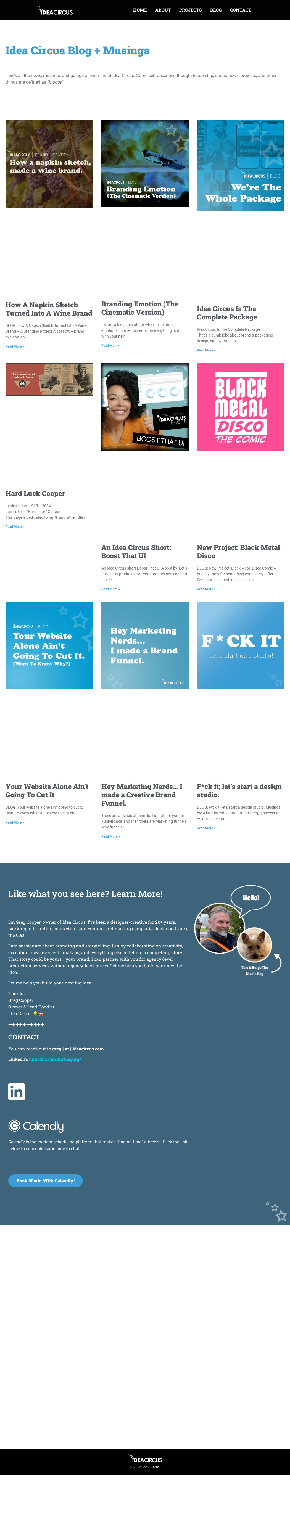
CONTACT (240, 10)
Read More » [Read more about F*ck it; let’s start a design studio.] (206, 828)
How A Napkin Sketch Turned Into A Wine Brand (49, 308)
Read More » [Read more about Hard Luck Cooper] (15, 527)
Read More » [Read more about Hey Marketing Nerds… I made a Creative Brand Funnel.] (110, 836)
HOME (140, 10)
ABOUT (163, 10)
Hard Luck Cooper (35, 493)
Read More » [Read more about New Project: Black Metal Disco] (206, 589)
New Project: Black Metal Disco (238, 551)
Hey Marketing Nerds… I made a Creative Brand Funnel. (141, 795)
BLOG (216, 10)
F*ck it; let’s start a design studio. (239, 790)
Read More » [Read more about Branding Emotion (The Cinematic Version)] (110, 346)
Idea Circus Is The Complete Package (227, 312)
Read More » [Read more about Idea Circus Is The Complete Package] (206, 350)
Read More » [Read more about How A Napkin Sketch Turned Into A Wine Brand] (15, 346)
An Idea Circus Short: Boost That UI (136, 551)
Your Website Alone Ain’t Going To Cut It (47, 790)
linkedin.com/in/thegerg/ (55, 1059)
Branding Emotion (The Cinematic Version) (139, 308)
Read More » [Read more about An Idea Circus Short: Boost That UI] (110, 589)
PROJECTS (190, 10)
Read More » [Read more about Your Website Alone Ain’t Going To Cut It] (15, 822)
